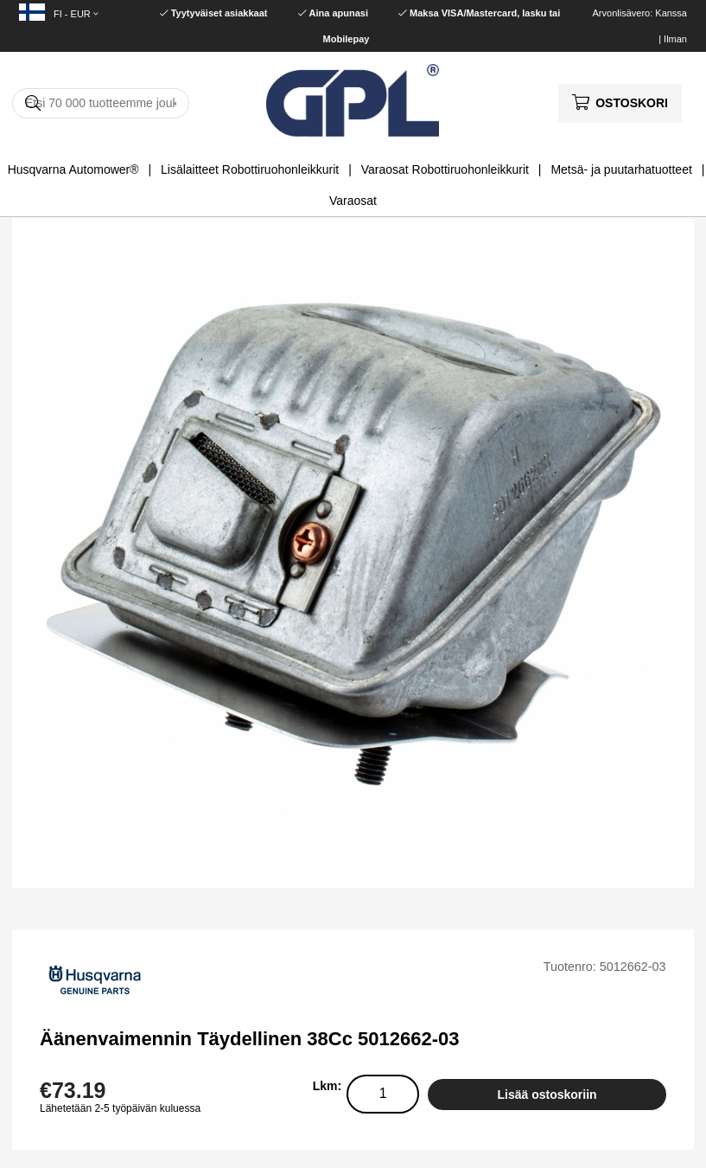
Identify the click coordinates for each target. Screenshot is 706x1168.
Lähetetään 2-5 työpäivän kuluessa (120, 1108)
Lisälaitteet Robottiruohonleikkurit (250, 169)
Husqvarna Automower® (73, 169)
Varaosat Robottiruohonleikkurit (445, 169)
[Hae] (100, 103)
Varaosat (353, 200)
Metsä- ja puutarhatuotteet (620, 169)
